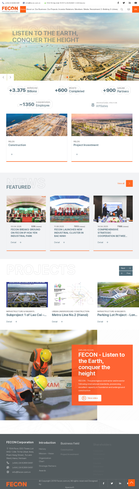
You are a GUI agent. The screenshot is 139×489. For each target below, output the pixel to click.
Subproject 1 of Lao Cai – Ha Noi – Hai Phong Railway (27, 315)
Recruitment (95, 9)
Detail (19, 242)
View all (127, 183)
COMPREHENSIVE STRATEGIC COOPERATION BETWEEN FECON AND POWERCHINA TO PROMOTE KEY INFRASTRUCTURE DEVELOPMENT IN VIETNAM (114, 233)
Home (23, 9)
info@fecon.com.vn (18, 474)
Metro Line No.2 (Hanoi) (70, 315)
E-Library (114, 9)
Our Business (40, 9)
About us (30, 9)
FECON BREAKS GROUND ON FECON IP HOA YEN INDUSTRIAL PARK (27, 232)
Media (86, 9)
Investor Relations (66, 9)
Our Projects (52, 9)
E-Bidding (105, 9)
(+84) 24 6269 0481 (19, 465)
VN (135, 9)
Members (79, 9)
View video (92, 398)
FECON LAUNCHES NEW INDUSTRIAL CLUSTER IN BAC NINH (71, 232)
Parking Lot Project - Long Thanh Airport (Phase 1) (117, 315)
